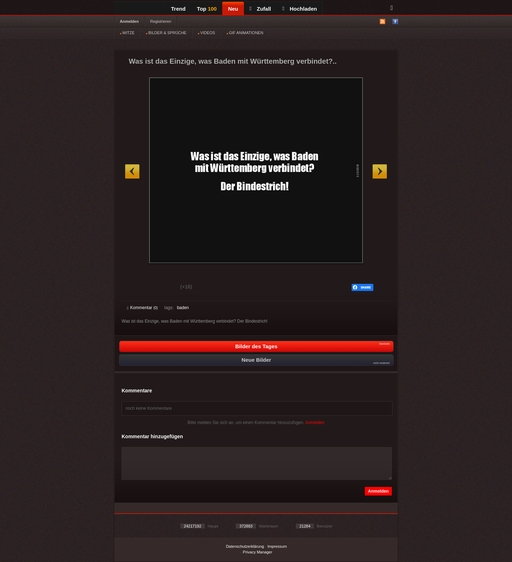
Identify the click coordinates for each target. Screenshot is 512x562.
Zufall (260, 9)
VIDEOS (206, 33)
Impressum (277, 546)
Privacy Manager (257, 552)
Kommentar (142, 307)
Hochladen (299, 9)
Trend (178, 9)
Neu (233, 9)
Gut (135, 287)
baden (183, 307)
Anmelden (129, 21)
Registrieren (160, 21)
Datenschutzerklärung (245, 546)
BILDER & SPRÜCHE (166, 33)
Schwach (161, 287)
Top (207, 9)
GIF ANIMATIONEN (244, 33)
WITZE (127, 33)
